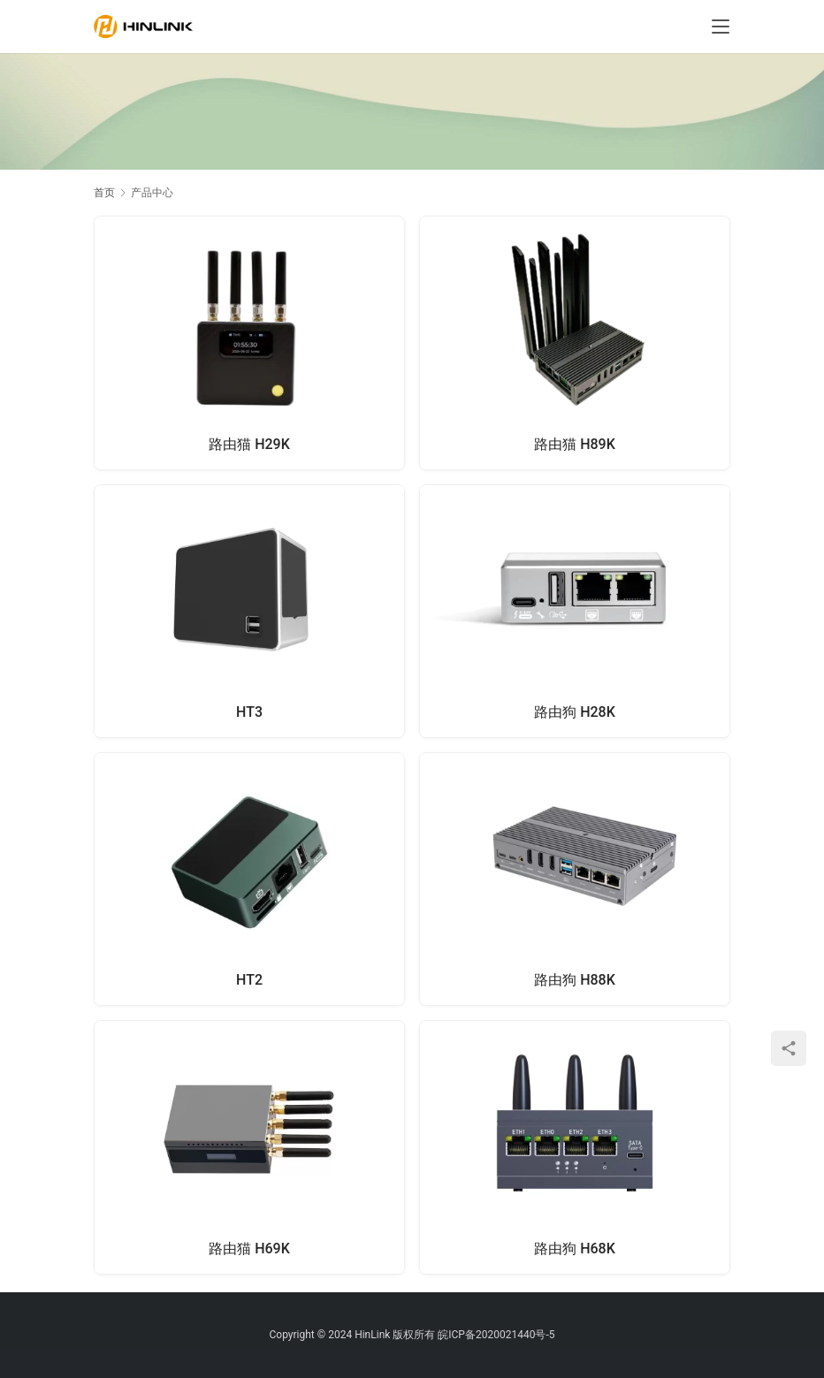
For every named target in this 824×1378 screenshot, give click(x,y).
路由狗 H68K (574, 1248)
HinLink (372, 1335)
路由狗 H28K (574, 712)
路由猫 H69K (249, 1248)
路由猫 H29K (249, 444)
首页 (104, 193)
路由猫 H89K (574, 444)
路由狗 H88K (574, 979)
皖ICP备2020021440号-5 (496, 1335)
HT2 (249, 979)
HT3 (249, 712)
